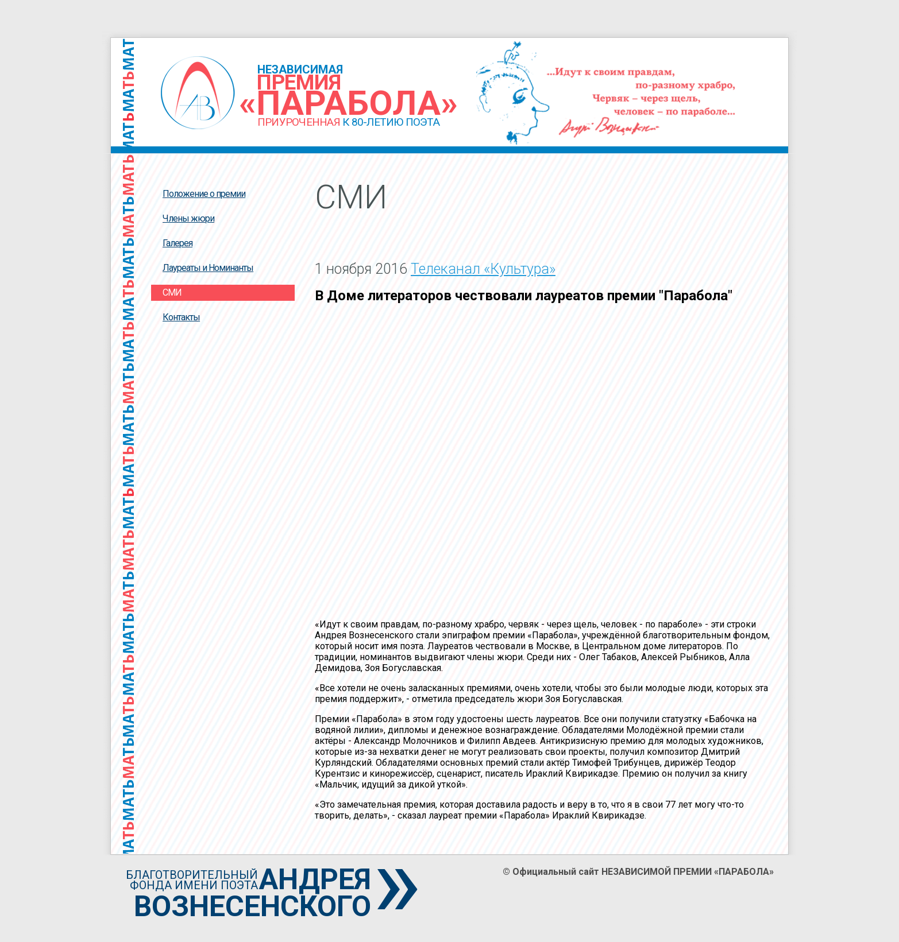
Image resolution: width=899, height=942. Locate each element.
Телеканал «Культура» (483, 269)
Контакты (181, 317)
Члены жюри (188, 218)
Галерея (177, 243)
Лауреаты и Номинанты (208, 267)
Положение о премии (204, 193)
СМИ (172, 292)
